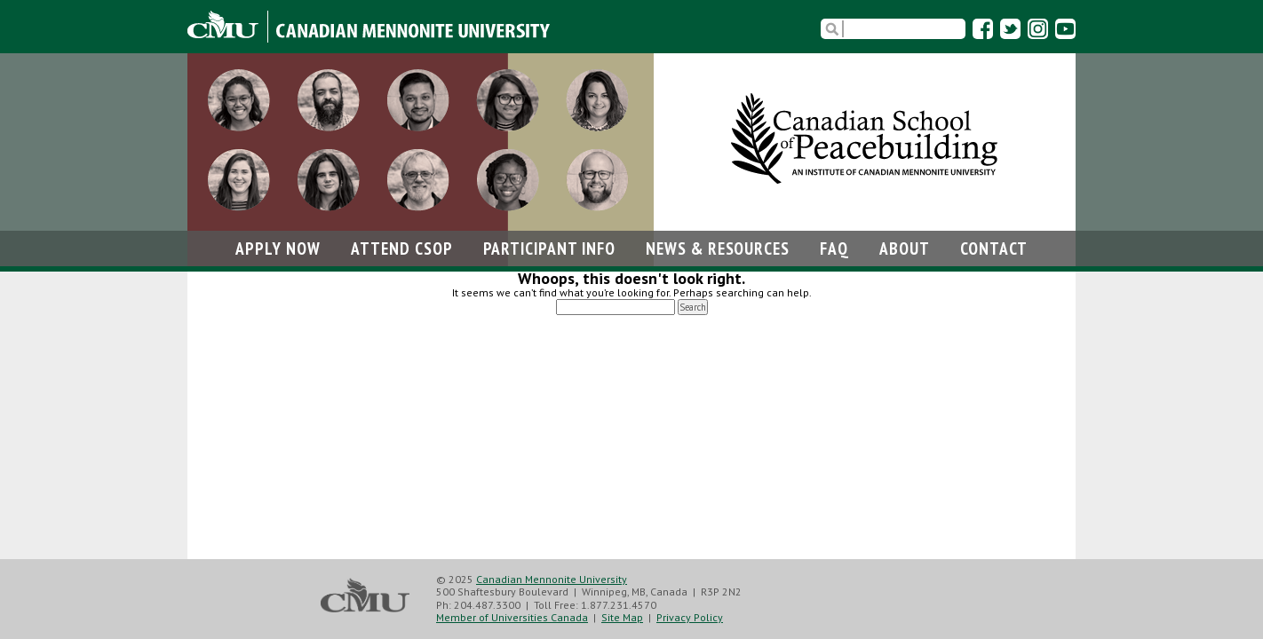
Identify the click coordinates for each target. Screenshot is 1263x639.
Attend (402, 248)
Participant (549, 248)
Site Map (622, 617)
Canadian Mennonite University (551, 579)
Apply (278, 248)
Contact (994, 248)
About (904, 248)
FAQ (834, 248)
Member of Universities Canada (512, 617)
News (718, 248)
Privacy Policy (689, 617)
